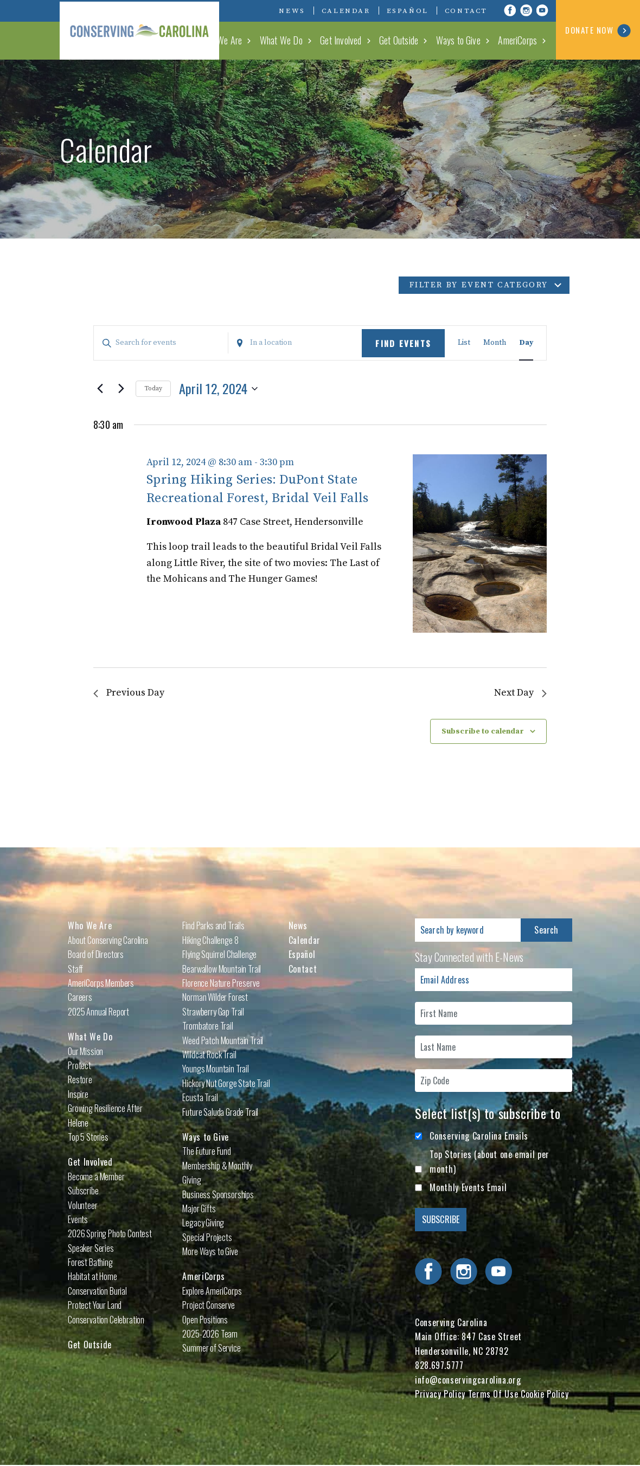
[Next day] (120, 388)
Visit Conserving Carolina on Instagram (526, 10)
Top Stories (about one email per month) (489, 1161)
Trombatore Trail (207, 1025)
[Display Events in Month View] (494, 343)
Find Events (403, 343)
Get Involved (345, 40)
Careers (80, 997)
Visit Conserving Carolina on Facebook (510, 10)
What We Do (287, 40)
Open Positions (205, 1319)
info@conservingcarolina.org (468, 1379)
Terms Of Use (493, 1393)
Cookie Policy (544, 1393)
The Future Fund (206, 1151)
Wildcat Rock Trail (209, 1054)
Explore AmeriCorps (211, 1290)
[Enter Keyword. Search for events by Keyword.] (161, 343)
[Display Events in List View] (464, 343)
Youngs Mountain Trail (215, 1068)
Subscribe (83, 1190)
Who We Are (229, 40)
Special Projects (207, 1237)
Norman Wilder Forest (215, 997)
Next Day (520, 693)
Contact (466, 11)
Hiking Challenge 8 (210, 940)
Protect (79, 1065)
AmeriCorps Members (101, 982)
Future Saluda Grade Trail (220, 1111)
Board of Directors (96, 954)
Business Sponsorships (218, 1194)
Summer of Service (211, 1348)
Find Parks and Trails (213, 926)
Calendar (346, 11)
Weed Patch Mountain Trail (222, 1040)
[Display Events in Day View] (526, 343)
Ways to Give (460, 40)
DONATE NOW (598, 30)
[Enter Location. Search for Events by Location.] (295, 343)
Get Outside (402, 40)
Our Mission (85, 1051)
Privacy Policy (440, 1393)
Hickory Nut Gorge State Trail (226, 1083)
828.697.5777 (439, 1365)
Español (407, 11)
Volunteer (83, 1205)
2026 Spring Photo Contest (110, 1233)
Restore (80, 1079)
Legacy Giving (203, 1222)
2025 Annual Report (98, 1011)
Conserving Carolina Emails (479, 1135)
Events (78, 1219)
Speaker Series (91, 1248)
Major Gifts (198, 1208)
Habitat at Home (92, 1276)
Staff (75, 968)
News (292, 11)
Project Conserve (208, 1304)
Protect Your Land (94, 1304)
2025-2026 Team (210, 1333)
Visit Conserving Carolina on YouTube (542, 10)
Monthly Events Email (468, 1187)
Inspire (78, 1094)
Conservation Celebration (106, 1319)
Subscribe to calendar (482, 731)
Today (153, 388)
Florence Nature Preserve (220, 982)
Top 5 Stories (88, 1136)
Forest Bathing (90, 1262)
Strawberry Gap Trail (213, 1011)
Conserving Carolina (141, 30)
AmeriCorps (518, 40)
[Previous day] (99, 388)
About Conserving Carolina (108, 940)
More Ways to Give (210, 1251)
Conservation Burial (97, 1290)
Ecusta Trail (199, 1097)
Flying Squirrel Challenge (219, 954)
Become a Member (96, 1176)
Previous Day (128, 693)
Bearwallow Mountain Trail (221, 968)
